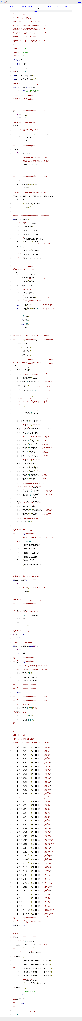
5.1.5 (37, 6)
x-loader (41, 6)
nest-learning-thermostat (27, 6)
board (17, 8)
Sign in (79, 2)
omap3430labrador (25, 8)
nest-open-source (14, 6)
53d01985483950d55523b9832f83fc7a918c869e (57, 6)
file (36, 11)
